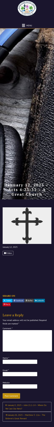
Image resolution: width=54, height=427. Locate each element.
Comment (8, 328)
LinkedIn (39, 300)
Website (6, 382)
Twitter (7, 300)
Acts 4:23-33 (22, 189)
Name (6, 358)
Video (8, 253)
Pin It (7, 304)
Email (6, 370)
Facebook (18, 300)
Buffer (29, 300)
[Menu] (27, 25)
